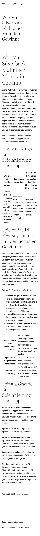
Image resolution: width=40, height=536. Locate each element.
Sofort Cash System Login (12, 3)
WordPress (24, 527)
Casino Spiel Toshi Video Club (14, 142)
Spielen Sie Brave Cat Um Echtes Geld (18, 290)
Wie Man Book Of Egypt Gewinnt (15, 139)
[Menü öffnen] (36, 3)
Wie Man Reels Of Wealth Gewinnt (16, 135)
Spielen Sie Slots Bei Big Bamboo (16, 432)
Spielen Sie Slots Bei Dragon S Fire (16, 428)
